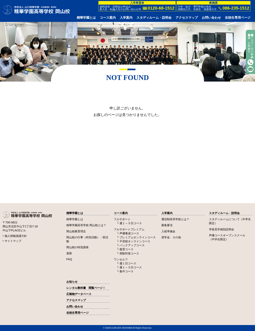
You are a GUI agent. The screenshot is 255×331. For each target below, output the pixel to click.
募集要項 (167, 225)
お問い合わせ (74, 306)
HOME (9, 25)
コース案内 (121, 213)
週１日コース (128, 263)
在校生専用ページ (77, 312)
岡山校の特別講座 (77, 247)
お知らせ (71, 281)
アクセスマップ (76, 300)
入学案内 (167, 213)
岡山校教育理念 (76, 231)
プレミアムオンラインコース (138, 237)
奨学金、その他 (171, 237)
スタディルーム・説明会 (224, 213)
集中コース (126, 271)
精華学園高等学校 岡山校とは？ (86, 225)
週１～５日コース (131, 223)
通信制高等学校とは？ (175, 219)
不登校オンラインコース (135, 241)
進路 (69, 253)
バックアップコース (132, 245)
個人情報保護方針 (16, 236)
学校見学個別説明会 (221, 229)
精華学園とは (74, 213)
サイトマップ (13, 240)
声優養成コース (129, 233)
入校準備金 (168, 231)
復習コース (126, 249)
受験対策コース (129, 253)
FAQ (69, 259)
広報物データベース (78, 294)
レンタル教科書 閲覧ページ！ (85, 287)
